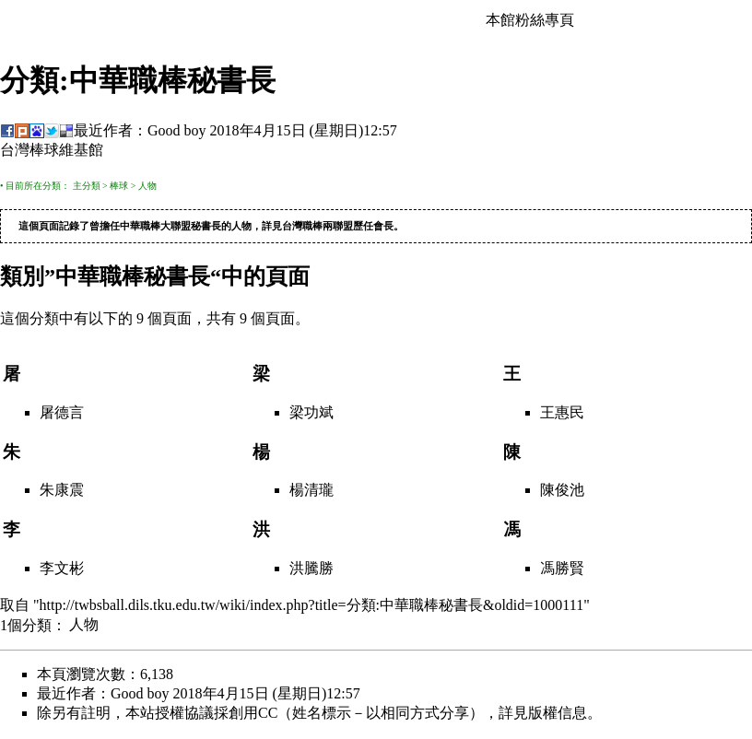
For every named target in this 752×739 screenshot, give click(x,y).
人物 (147, 186)
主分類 (86, 186)
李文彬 (62, 569)
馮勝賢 (562, 569)
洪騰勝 (311, 569)
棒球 (119, 186)
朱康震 (62, 491)
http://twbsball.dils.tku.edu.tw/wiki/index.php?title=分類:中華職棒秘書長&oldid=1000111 (312, 606)
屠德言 (62, 413)
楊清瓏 (311, 491)
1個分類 (26, 625)
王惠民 (562, 413)
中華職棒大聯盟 (155, 226)
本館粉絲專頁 (530, 20)
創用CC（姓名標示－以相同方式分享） (356, 713)
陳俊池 (562, 491)
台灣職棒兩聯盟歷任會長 (338, 226)
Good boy (176, 130)
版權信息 (557, 713)
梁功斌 (311, 413)
